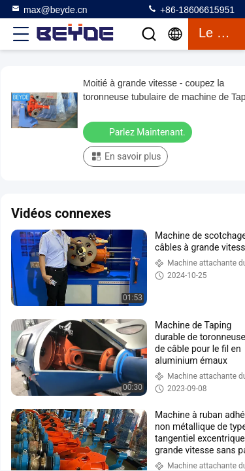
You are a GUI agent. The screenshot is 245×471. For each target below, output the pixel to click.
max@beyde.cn (48, 9)
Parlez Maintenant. (139, 131)
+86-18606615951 (191, 9)
